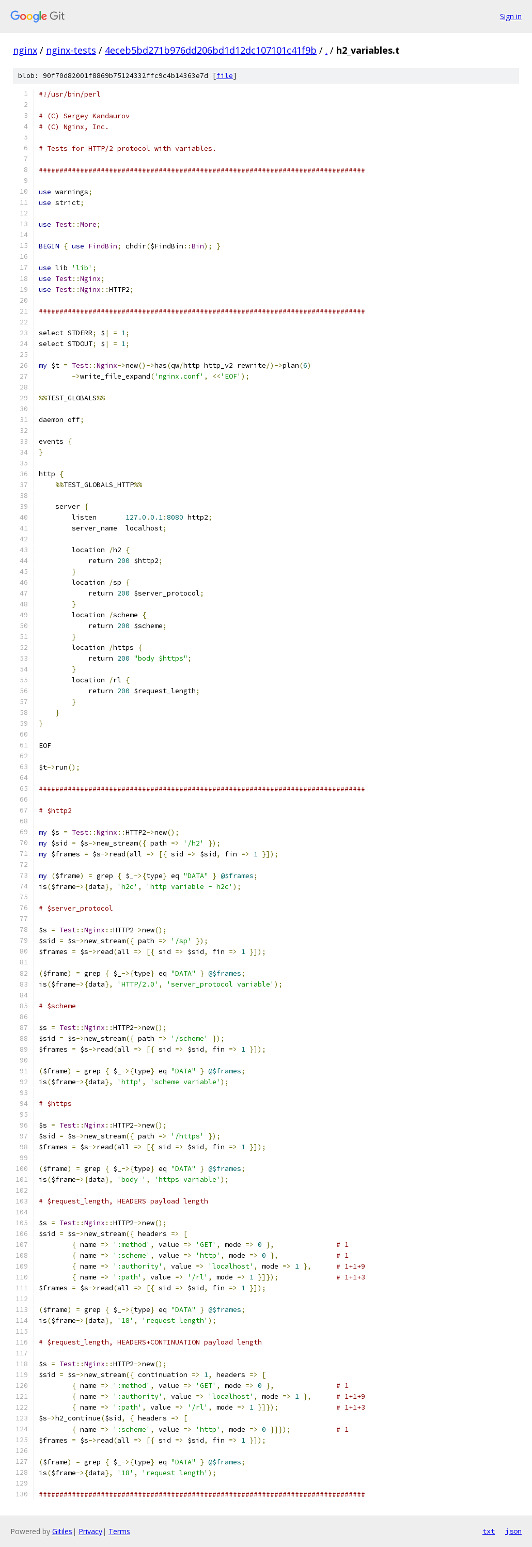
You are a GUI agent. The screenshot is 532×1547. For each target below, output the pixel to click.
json (513, 1531)
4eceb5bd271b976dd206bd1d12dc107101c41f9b (211, 50)
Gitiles (62, 1531)
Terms (119, 1531)
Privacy (90, 1531)
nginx (25, 50)
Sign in (511, 16)
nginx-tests (71, 50)
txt (488, 1531)
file (224, 75)
